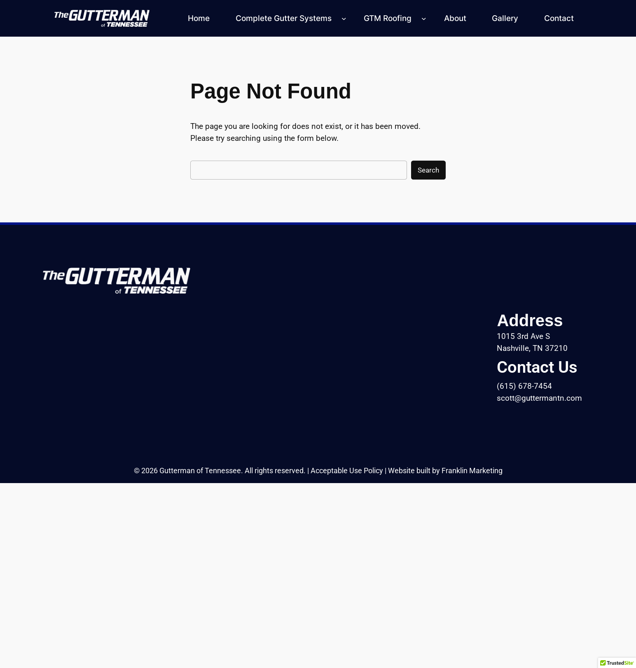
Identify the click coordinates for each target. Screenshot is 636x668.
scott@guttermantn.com (539, 398)
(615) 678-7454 (524, 386)
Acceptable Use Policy (347, 471)
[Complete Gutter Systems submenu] (343, 18)
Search (428, 170)
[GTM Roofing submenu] (423, 18)
